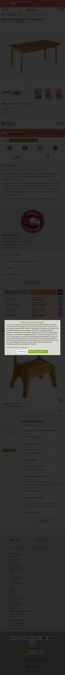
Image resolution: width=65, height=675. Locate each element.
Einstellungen (22, 351)
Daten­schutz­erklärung (13, 347)
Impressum (24, 347)
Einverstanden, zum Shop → (38, 351)
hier (7, 342)
